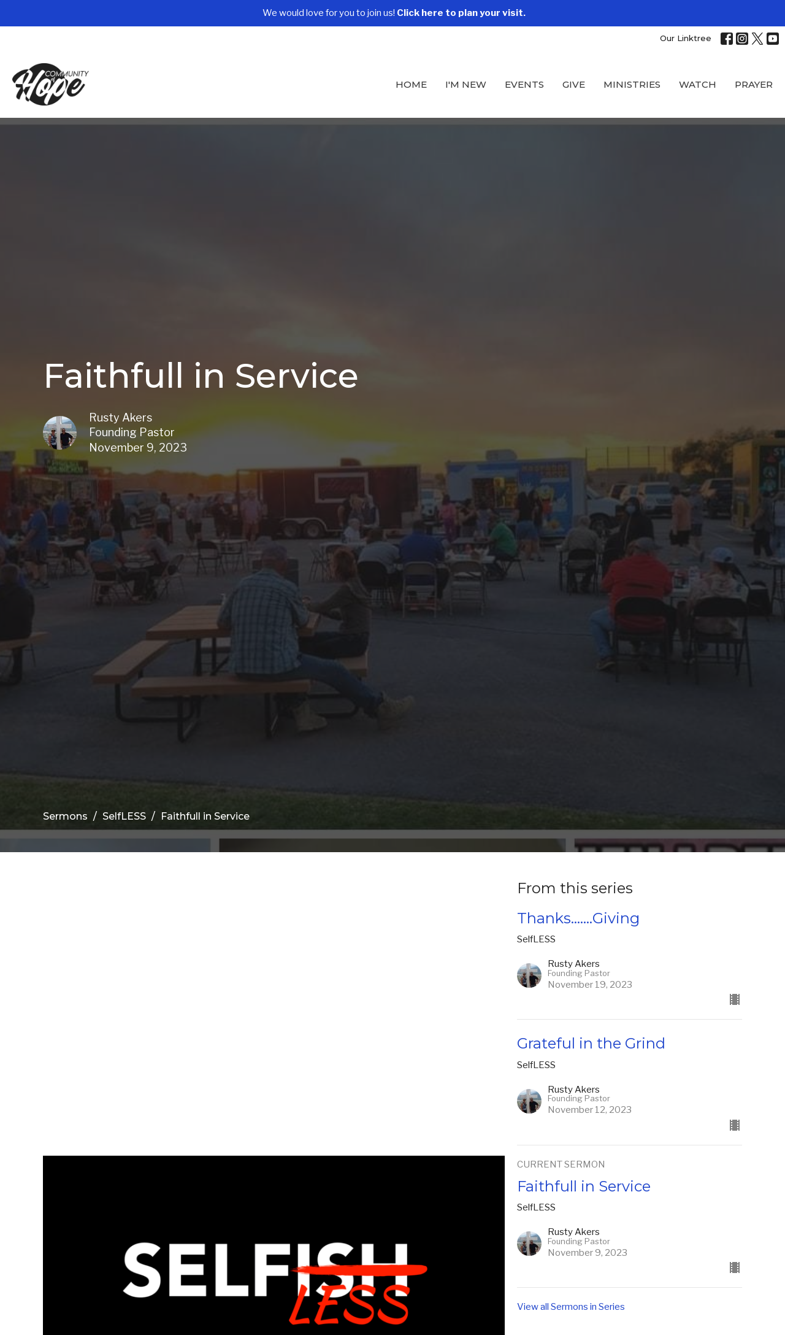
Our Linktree (685, 38)
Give (573, 84)
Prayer (754, 84)
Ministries (632, 84)
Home (411, 84)
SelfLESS (124, 816)
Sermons (65, 816)
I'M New (465, 84)
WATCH (697, 84)
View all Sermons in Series (571, 1306)
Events (524, 84)
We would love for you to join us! (394, 12)
